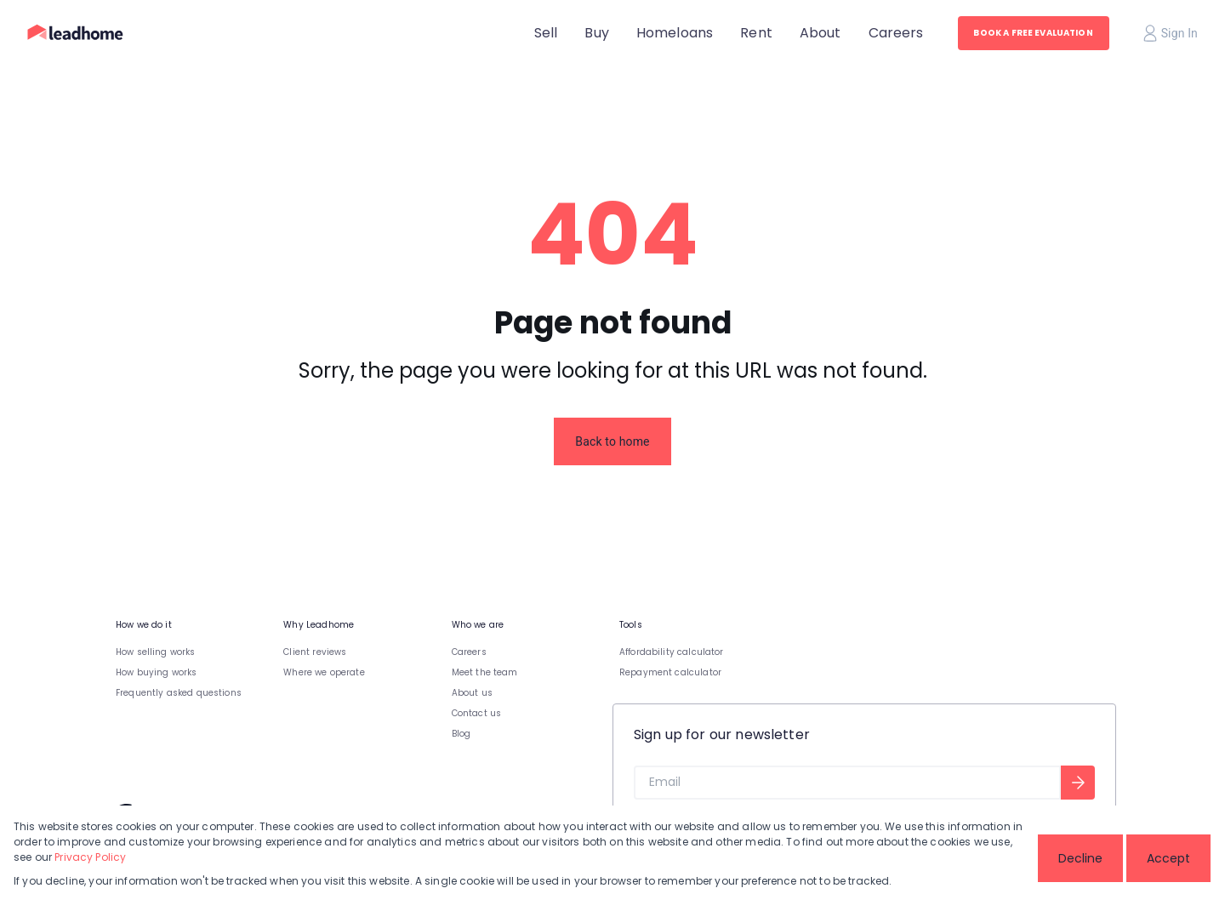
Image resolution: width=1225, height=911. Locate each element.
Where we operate (323, 672)
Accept (1168, 858)
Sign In (1170, 33)
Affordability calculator (671, 652)
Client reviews (314, 652)
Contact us (477, 713)
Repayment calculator (670, 672)
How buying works (156, 672)
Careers (469, 652)
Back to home (612, 441)
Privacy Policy (90, 857)
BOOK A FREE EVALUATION (1032, 32)
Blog (461, 733)
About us (472, 692)
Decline (1080, 858)
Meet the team (485, 672)
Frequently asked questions (179, 692)
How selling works (156, 652)
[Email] (847, 782)
